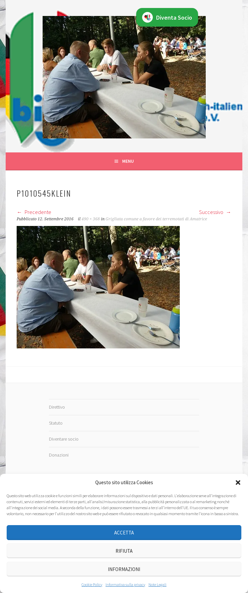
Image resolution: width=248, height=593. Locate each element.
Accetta (124, 532)
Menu (128, 161)
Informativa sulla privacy (125, 584)
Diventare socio (64, 439)
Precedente (34, 212)
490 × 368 (91, 219)
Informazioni (124, 569)
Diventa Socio (167, 17)
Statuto (56, 423)
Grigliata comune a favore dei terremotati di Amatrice (156, 219)
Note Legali (157, 584)
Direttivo (57, 407)
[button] (238, 482)
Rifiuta (124, 551)
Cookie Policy (92, 584)
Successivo (215, 212)
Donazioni (59, 455)
